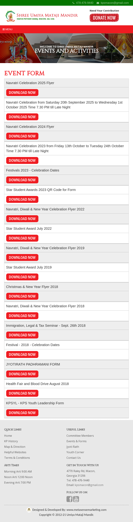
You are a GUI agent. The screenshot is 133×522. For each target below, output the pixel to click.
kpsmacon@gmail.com (113, 2)
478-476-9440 (83, 2)
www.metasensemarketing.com (86, 510)
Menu (7, 29)
